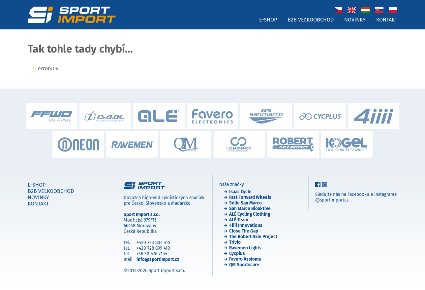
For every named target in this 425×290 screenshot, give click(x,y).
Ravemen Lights (245, 248)
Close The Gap (243, 231)
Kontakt (386, 20)
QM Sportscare (244, 265)
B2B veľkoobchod (311, 20)
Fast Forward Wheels (250, 197)
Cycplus (237, 253)
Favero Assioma (245, 259)
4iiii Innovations (245, 225)
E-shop (268, 20)
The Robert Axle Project (253, 236)
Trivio (235, 242)
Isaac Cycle (240, 192)
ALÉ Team (238, 220)
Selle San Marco (245, 203)
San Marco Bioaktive (250, 208)
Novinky (355, 20)
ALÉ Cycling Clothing (249, 214)
